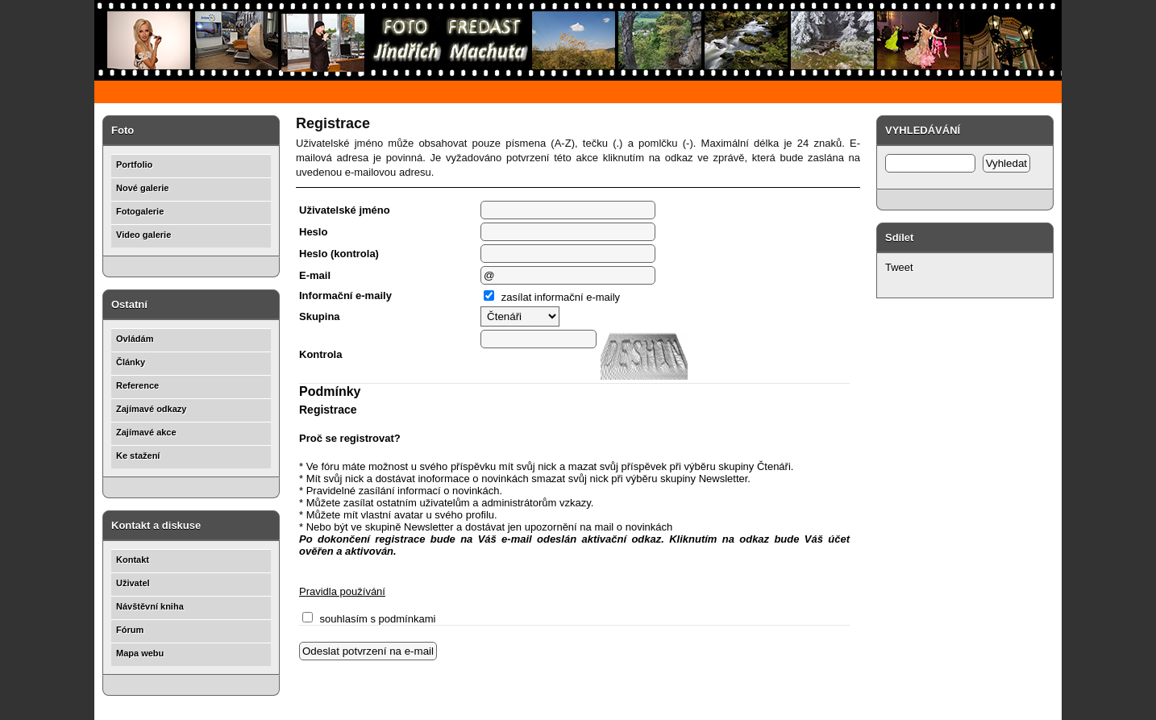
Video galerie (143, 234)
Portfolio (134, 164)
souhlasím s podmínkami (368, 619)
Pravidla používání (342, 591)
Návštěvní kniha (150, 606)
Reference (137, 385)
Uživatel (133, 583)
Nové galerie (142, 188)
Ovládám (134, 338)
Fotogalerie (140, 211)
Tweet (899, 267)
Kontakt (132, 559)
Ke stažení (138, 455)
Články (130, 362)
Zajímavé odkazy (151, 409)
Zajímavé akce (146, 432)
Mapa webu (140, 653)
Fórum (129, 630)
